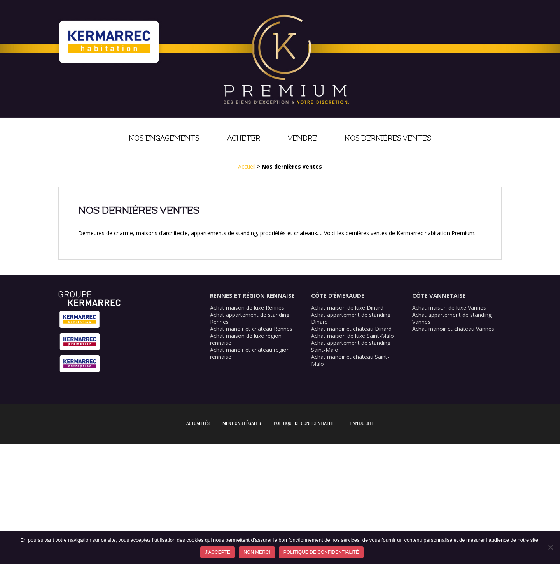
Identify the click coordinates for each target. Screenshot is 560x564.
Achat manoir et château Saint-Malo (350, 360)
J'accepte (217, 552)
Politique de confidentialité (304, 423)
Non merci (256, 552)
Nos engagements (164, 138)
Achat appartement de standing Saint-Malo (350, 346)
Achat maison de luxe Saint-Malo (352, 335)
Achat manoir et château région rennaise (250, 353)
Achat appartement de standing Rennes (249, 318)
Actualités (198, 423)
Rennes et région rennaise (252, 295)
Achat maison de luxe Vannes (449, 307)
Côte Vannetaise (439, 295)
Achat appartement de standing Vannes (452, 318)
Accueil (247, 166)
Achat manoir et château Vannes (453, 328)
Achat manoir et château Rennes (251, 328)
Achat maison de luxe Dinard (347, 307)
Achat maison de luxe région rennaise (246, 339)
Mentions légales (241, 423)
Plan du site (361, 423)
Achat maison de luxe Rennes (247, 307)
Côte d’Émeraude (337, 295)
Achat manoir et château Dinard (351, 328)
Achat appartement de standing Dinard (350, 318)
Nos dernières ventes (388, 138)
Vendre (302, 138)
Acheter (243, 138)
